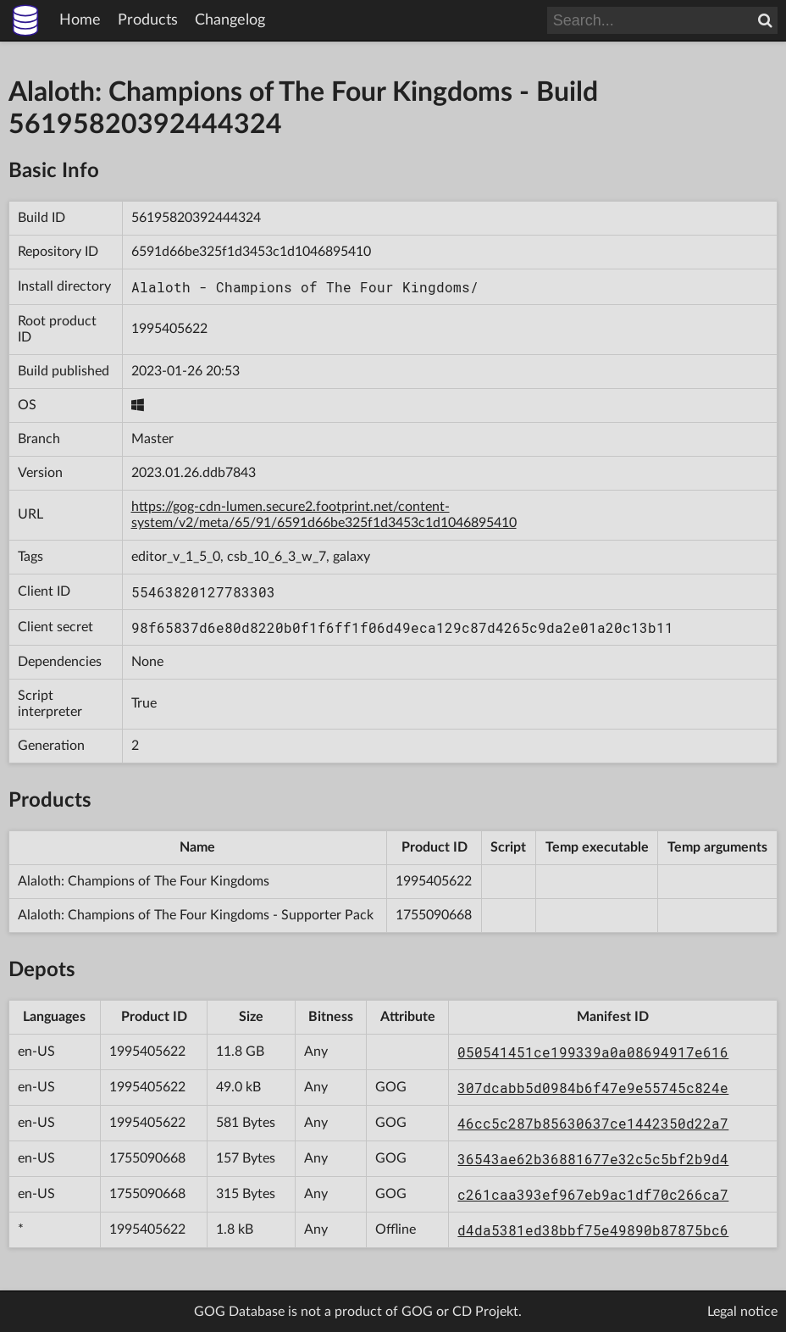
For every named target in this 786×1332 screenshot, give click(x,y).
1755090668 (434, 915)
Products (148, 20)
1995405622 (169, 329)
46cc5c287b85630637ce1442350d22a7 (592, 1123)
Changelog (230, 20)
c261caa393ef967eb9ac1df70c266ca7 (592, 1194)
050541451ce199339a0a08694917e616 (592, 1052)
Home (80, 20)
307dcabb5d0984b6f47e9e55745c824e (592, 1087)
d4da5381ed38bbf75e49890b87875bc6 (592, 1230)
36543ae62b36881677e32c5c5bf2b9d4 (592, 1159)
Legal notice (742, 1311)
